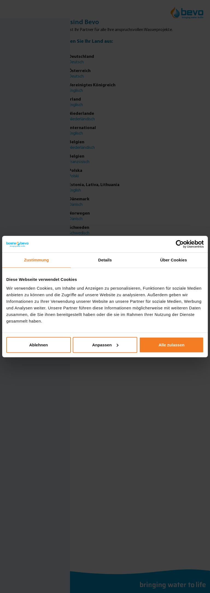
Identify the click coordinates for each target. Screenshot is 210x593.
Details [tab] (105, 260)
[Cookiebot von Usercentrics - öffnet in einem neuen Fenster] (180, 244)
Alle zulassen (172, 344)
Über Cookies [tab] (173, 260)
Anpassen (105, 344)
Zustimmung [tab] (36, 260)
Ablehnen (38, 344)
